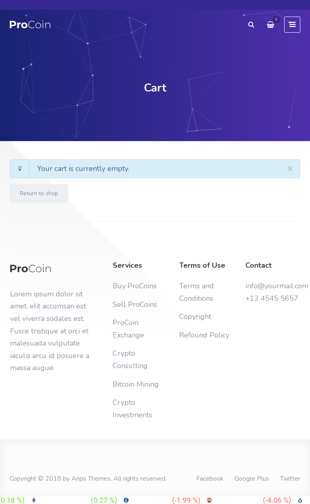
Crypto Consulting (130, 359)
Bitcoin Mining (136, 384)
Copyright (195, 316)
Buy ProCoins (135, 286)
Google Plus (252, 478)
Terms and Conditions (196, 292)
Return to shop (39, 193)
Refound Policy (204, 335)
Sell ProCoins (135, 304)
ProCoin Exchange (128, 329)
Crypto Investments (132, 409)
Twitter (290, 478)
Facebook (210, 478)
